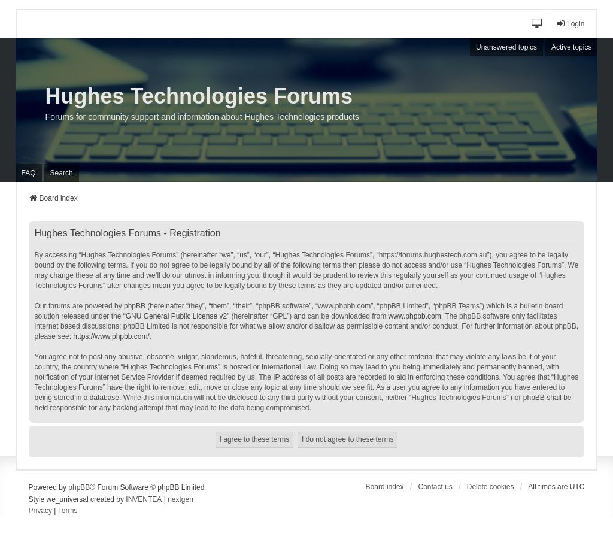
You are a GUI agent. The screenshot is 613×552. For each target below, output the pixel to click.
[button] (537, 24)
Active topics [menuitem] (571, 47)
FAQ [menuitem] (29, 173)
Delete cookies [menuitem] (490, 487)
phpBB (79, 487)
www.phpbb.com (415, 316)
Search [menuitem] (61, 173)
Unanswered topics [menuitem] (506, 47)
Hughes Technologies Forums (199, 96)
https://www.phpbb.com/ (111, 336)
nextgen (180, 499)
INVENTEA (144, 499)
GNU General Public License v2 (176, 316)
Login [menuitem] (570, 23)
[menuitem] (40, 511)
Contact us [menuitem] (435, 487)
